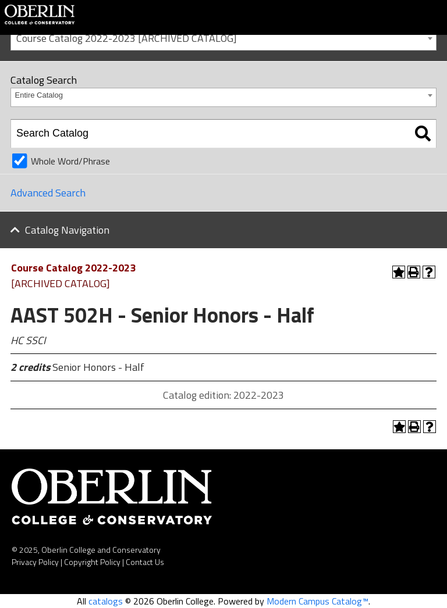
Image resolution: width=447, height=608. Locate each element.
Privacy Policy (35, 562)
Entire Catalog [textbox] (39, 95)
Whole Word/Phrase (70, 161)
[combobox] (223, 37)
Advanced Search (48, 193)
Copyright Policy (92, 562)
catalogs (105, 601)
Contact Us (145, 562)
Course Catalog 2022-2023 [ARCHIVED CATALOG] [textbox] (126, 38)
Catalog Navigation (67, 230)
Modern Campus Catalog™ (317, 601)
